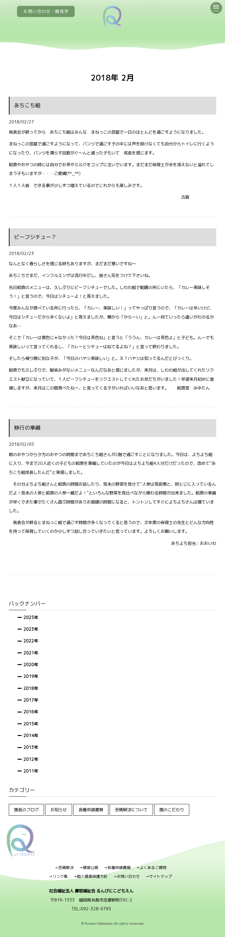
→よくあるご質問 (151, 867)
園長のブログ (26, 810)
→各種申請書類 (117, 867)
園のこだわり (171, 810)
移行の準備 (27, 427)
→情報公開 (88, 867)
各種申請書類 (91, 810)
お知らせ (58, 810)
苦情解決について (131, 810)
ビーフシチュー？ (35, 237)
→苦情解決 (64, 867)
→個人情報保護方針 (90, 876)
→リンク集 (58, 876)
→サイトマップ (158, 876)
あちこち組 (27, 105)
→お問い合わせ (126, 876)
